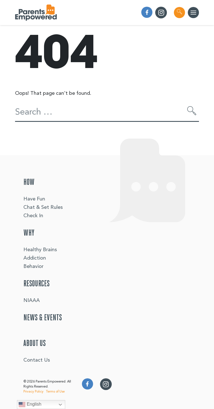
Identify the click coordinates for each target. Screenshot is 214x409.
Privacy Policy (33, 391)
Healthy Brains (40, 249)
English (30, 404)
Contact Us (36, 360)
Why (28, 233)
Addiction (34, 258)
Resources (36, 284)
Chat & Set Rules (43, 207)
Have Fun (34, 199)
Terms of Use (55, 391)
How (29, 182)
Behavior (33, 266)
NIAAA (31, 300)
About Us (34, 343)
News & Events (42, 318)
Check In (33, 215)
